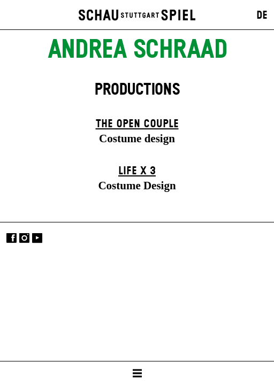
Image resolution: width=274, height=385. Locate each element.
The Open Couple (137, 124)
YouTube (37, 238)
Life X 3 (137, 171)
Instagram (24, 238)
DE (262, 15)
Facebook (11, 238)
